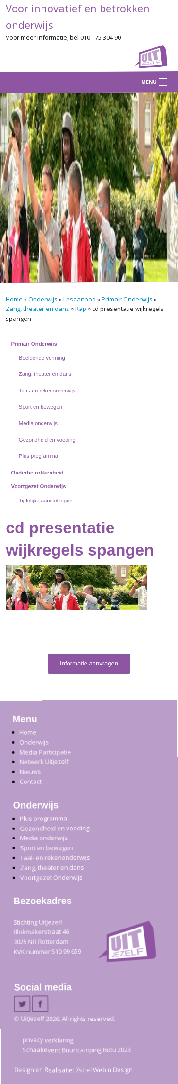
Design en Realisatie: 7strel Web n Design (73, 1069)
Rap (80, 308)
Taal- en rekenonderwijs (47, 390)
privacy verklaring (48, 1040)
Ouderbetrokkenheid (37, 472)
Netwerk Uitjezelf (43, 761)
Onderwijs (43, 299)
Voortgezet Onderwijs (38, 486)
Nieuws (30, 771)
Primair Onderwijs (127, 299)
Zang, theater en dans (37, 308)
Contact (30, 781)
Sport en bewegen (40, 407)
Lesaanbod (79, 299)
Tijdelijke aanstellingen (46, 500)
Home (14, 299)
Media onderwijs (38, 423)
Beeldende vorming (42, 358)
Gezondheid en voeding (47, 440)
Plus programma (38, 456)
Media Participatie (45, 751)
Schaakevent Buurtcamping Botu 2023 (77, 1050)
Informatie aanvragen (89, 663)
